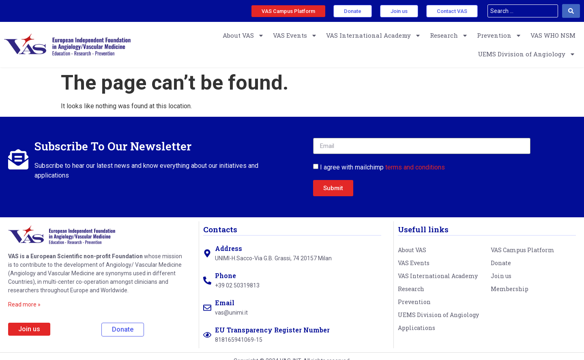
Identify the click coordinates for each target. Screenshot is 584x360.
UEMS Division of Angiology (526, 54)
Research (449, 35)
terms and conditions (415, 167)
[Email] (207, 308)
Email (224, 302)
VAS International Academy (373, 35)
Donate (501, 263)
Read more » (24, 304)
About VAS (243, 35)
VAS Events (295, 35)
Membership (509, 289)
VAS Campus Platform (522, 250)
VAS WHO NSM (552, 35)
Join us (501, 276)
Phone (225, 275)
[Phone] (207, 280)
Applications (416, 328)
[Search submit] (571, 11)
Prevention (499, 35)
